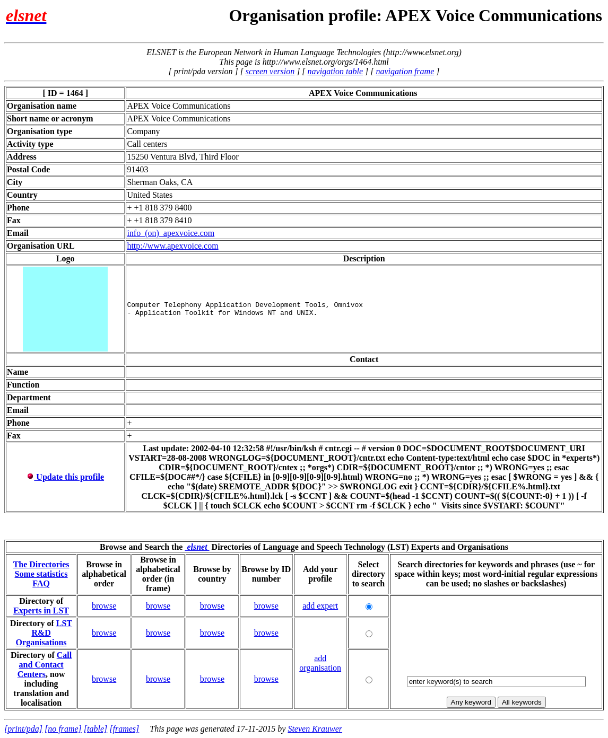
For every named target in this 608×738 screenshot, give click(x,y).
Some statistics (41, 573)
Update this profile (65, 476)
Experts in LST (41, 610)
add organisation (320, 663)
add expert (320, 605)
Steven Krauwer (315, 728)
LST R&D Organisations (44, 633)
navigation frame (405, 71)
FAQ (41, 583)
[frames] (124, 728)
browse (104, 605)
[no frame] (63, 728)
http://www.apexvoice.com (172, 245)
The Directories (41, 564)
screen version (270, 71)
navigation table (335, 71)
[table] (95, 728)
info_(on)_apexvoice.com (170, 233)
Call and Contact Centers (45, 665)
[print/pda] (23, 728)
